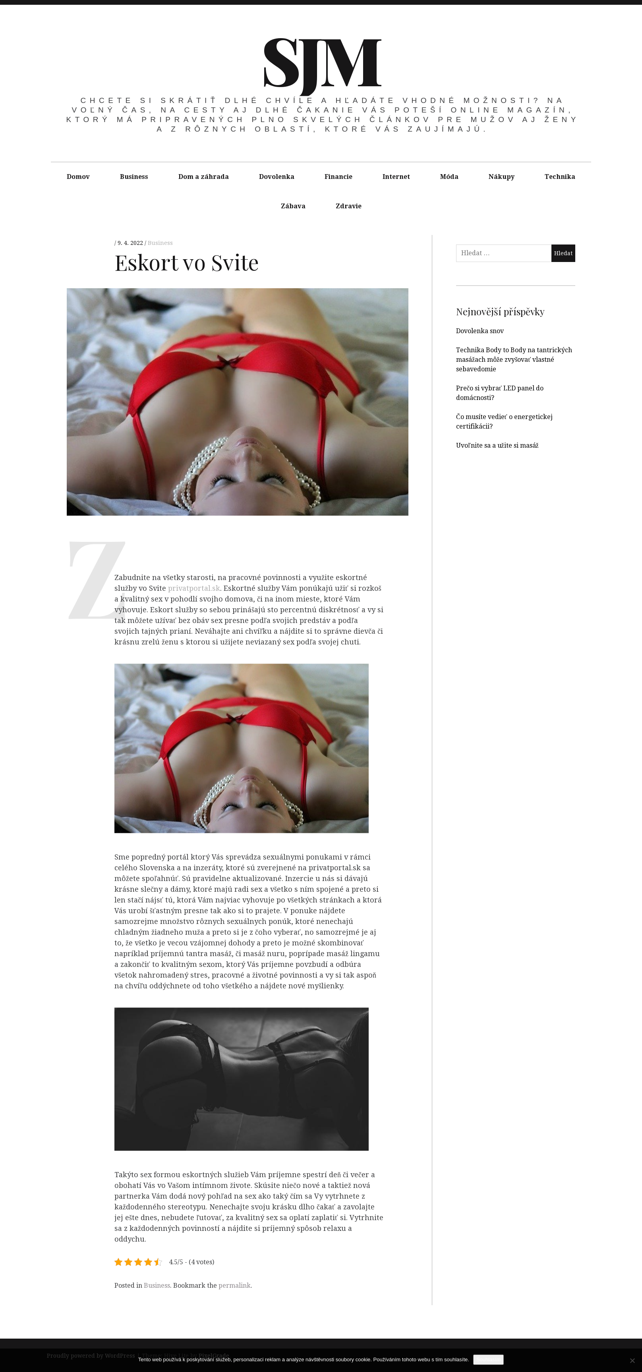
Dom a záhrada (203, 176)
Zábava (293, 206)
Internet (396, 176)
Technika (560, 176)
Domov (78, 176)
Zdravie (349, 206)
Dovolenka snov (480, 331)
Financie (338, 176)
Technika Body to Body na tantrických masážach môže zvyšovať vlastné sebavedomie (514, 359)
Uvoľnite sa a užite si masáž (497, 445)
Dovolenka (276, 176)
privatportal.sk (194, 588)
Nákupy (501, 176)
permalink (235, 1285)
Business (134, 176)
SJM (320, 59)
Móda (449, 176)
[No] (632, 1360)
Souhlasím (488, 1359)
